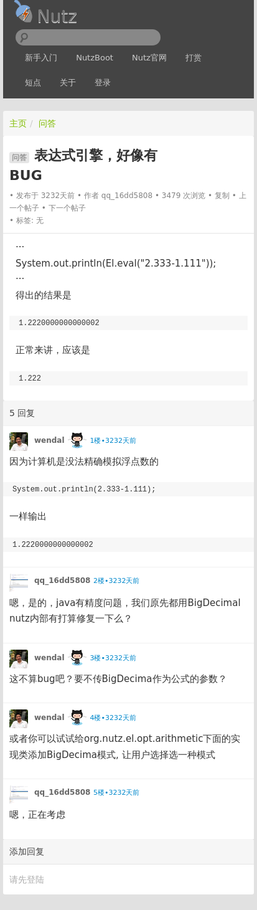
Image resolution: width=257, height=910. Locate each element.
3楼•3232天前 (113, 658)
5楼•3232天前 (116, 793)
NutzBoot (94, 57)
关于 (68, 82)
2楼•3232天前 (116, 581)
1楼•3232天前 (113, 441)
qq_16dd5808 (126, 195)
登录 (103, 82)
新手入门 (41, 57)
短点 (33, 82)
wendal (49, 440)
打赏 (193, 57)
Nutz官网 (149, 57)
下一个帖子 (67, 208)
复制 (222, 195)
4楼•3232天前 (113, 718)
